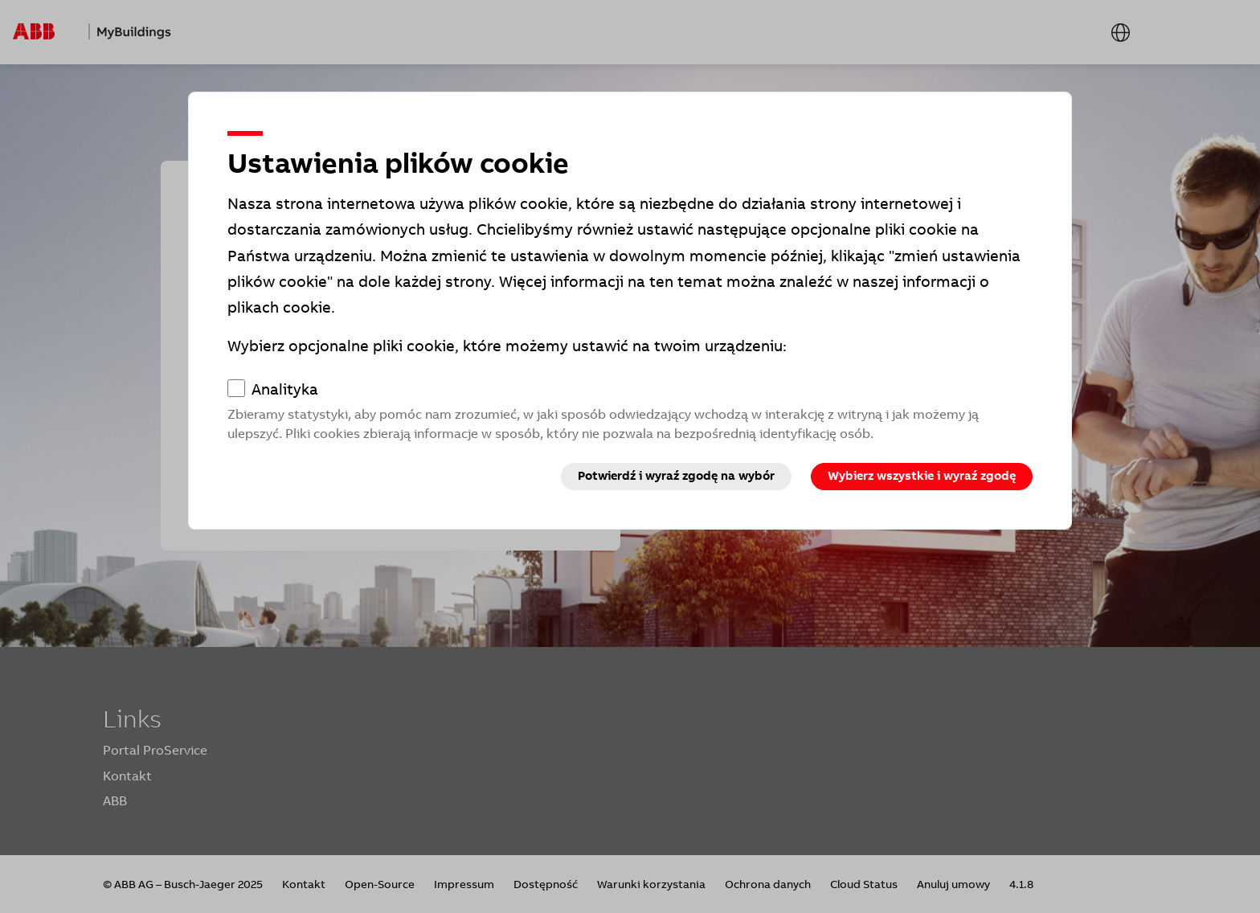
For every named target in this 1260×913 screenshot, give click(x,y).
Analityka (285, 389)
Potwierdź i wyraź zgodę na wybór (676, 476)
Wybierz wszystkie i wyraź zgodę (922, 476)
